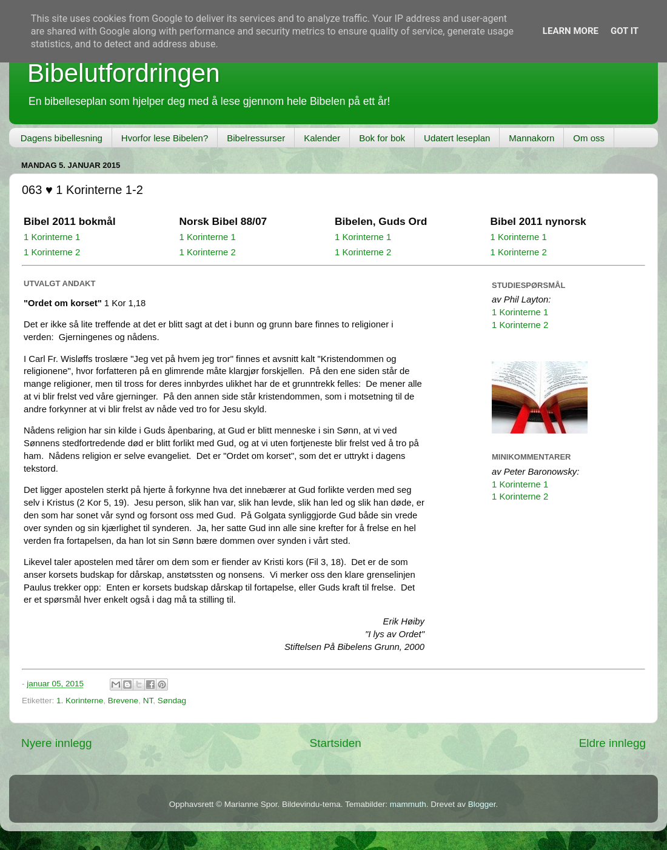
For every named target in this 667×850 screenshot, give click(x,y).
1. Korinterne (79, 700)
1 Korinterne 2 (52, 252)
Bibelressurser (256, 138)
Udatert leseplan (457, 138)
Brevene (123, 700)
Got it (625, 30)
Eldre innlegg (612, 743)
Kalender (322, 138)
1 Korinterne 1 (52, 237)
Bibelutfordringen (123, 73)
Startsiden (335, 743)
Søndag (172, 700)
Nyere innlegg (56, 743)
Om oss (589, 138)
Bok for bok (382, 138)
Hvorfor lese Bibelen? (164, 138)
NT (148, 700)
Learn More (570, 30)
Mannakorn (531, 138)
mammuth (408, 804)
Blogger (482, 804)
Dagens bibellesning (61, 138)
